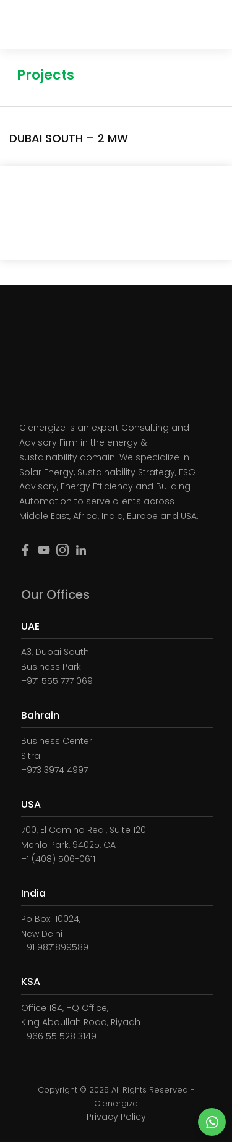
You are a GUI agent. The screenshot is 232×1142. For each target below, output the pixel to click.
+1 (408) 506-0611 (58, 859)
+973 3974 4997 (54, 770)
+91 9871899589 (54, 947)
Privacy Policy (116, 1116)
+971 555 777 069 (57, 681)
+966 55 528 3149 (59, 1036)
